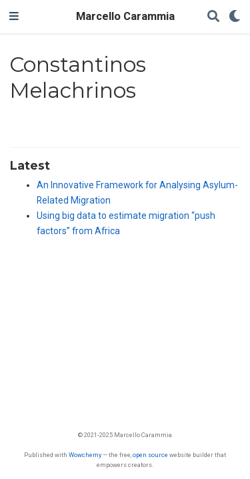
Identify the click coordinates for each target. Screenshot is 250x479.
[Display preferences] (235, 17)
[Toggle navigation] (14, 17)
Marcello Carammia (125, 16)
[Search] (213, 17)
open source (150, 454)
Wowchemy (85, 454)
